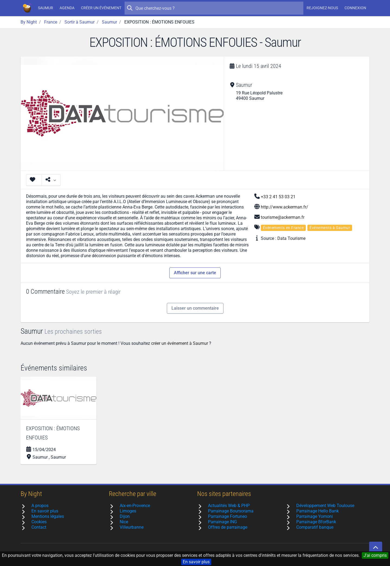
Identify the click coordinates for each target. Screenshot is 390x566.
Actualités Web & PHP (229, 505)
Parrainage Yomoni (314, 516)
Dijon (125, 516)
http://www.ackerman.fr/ (284, 207)
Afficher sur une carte (195, 272)
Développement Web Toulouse (325, 505)
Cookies (39, 521)
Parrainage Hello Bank (317, 511)
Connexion (355, 8)
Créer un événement (101, 8)
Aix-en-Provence (135, 505)
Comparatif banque (314, 527)
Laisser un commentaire (195, 308)
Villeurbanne (132, 527)
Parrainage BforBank (316, 521)
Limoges (128, 511)
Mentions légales (47, 516)
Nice (124, 521)
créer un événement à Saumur (179, 343)
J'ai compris (375, 555)
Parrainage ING (222, 521)
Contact (38, 527)
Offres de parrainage (227, 527)
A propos (39, 505)
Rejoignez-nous (322, 8)
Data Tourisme (291, 238)
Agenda (67, 8)
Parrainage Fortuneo (227, 516)
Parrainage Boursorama (230, 511)
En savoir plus (196, 561)
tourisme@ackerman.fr (282, 217)
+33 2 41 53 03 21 (278, 196)
